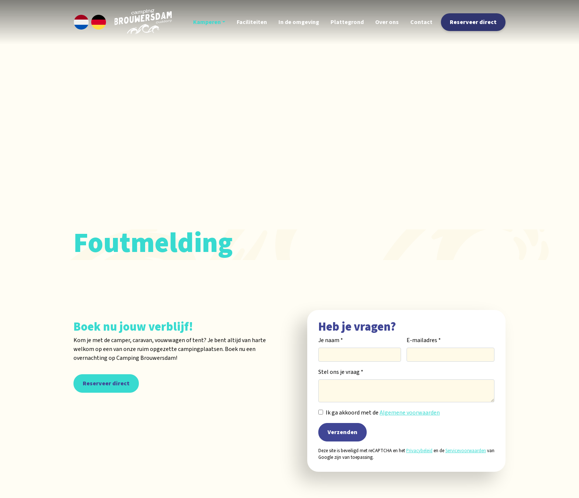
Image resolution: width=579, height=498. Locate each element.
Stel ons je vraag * (340, 372)
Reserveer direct (106, 383)
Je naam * (330, 340)
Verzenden (342, 432)
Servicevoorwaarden (465, 450)
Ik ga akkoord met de (383, 413)
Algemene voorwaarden (410, 413)
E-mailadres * (424, 340)
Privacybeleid (419, 450)
